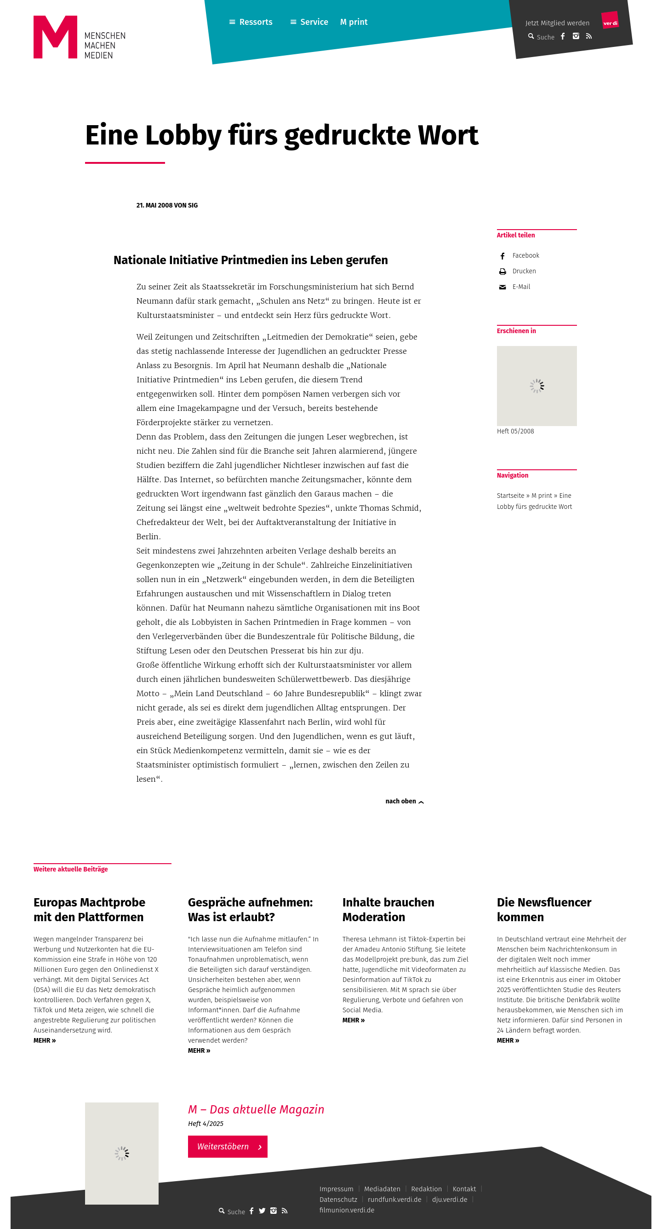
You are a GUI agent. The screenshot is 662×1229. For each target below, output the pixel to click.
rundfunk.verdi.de (395, 1199)
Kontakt (464, 1189)
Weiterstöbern (223, 1147)
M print (354, 22)
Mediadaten (382, 1189)
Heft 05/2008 (537, 390)
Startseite (511, 496)
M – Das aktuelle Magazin (256, 1109)
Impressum (337, 1189)
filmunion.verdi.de (347, 1210)
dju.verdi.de (450, 1199)
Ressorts (256, 22)
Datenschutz (338, 1199)
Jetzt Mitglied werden (557, 23)
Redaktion (426, 1189)
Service (315, 22)
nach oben (401, 801)
